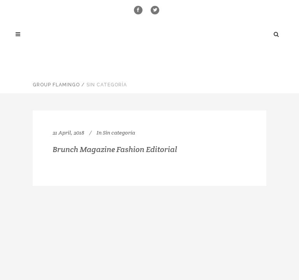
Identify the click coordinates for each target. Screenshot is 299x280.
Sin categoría (119, 132)
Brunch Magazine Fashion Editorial (115, 149)
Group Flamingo (56, 85)
